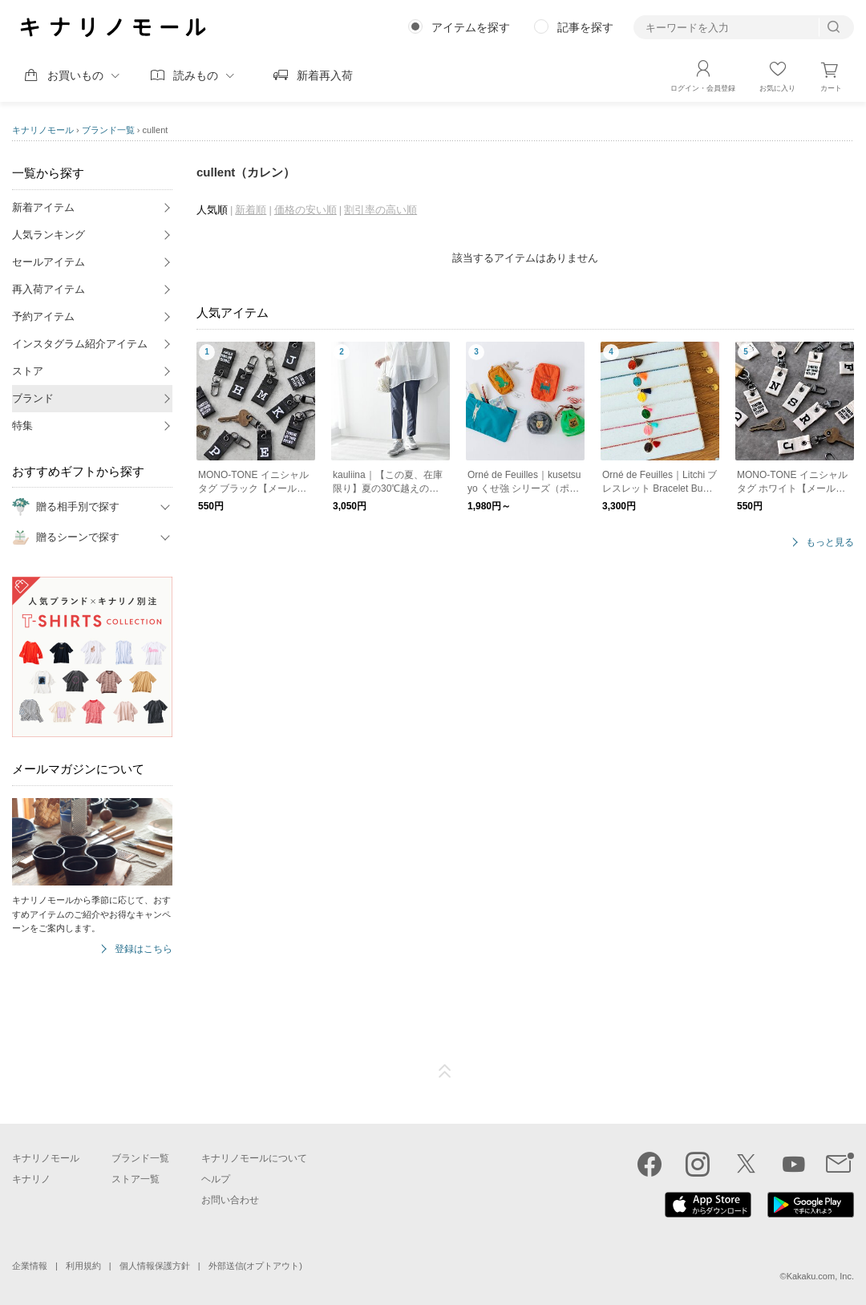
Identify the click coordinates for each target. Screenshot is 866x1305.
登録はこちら (143, 949)
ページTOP (445, 1072)
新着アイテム (43, 207)
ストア (27, 371)
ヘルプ (215, 1179)
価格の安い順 (305, 210)
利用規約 (83, 1266)
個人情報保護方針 (154, 1266)
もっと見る (830, 542)
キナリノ (31, 1179)
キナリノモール (43, 130)
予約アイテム (43, 316)
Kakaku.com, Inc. (820, 1276)
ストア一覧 (135, 1179)
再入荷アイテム (48, 289)
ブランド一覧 (108, 130)
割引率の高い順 (380, 210)
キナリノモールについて (254, 1158)
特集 (22, 425)
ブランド (33, 398)
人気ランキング (48, 235)
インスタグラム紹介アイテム (80, 344)
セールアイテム (48, 262)
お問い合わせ (230, 1200)
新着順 (250, 210)
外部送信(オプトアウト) (255, 1266)
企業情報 (29, 1266)
